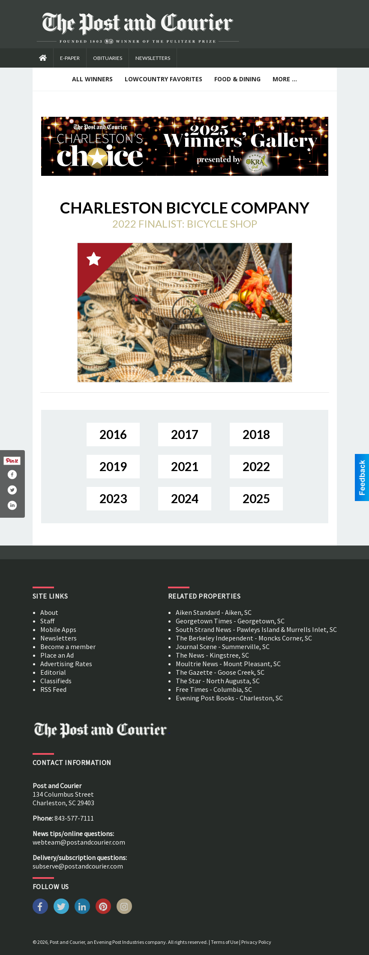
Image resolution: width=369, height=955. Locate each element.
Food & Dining (237, 79)
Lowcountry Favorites (163, 79)
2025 (256, 498)
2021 (184, 466)
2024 (184, 498)
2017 (184, 434)
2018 (256, 434)
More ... (285, 79)
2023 (113, 498)
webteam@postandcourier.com (79, 842)
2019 (113, 466)
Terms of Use (224, 942)
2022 (256, 466)
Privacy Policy (256, 942)
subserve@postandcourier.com (78, 866)
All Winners (92, 79)
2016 (113, 434)
